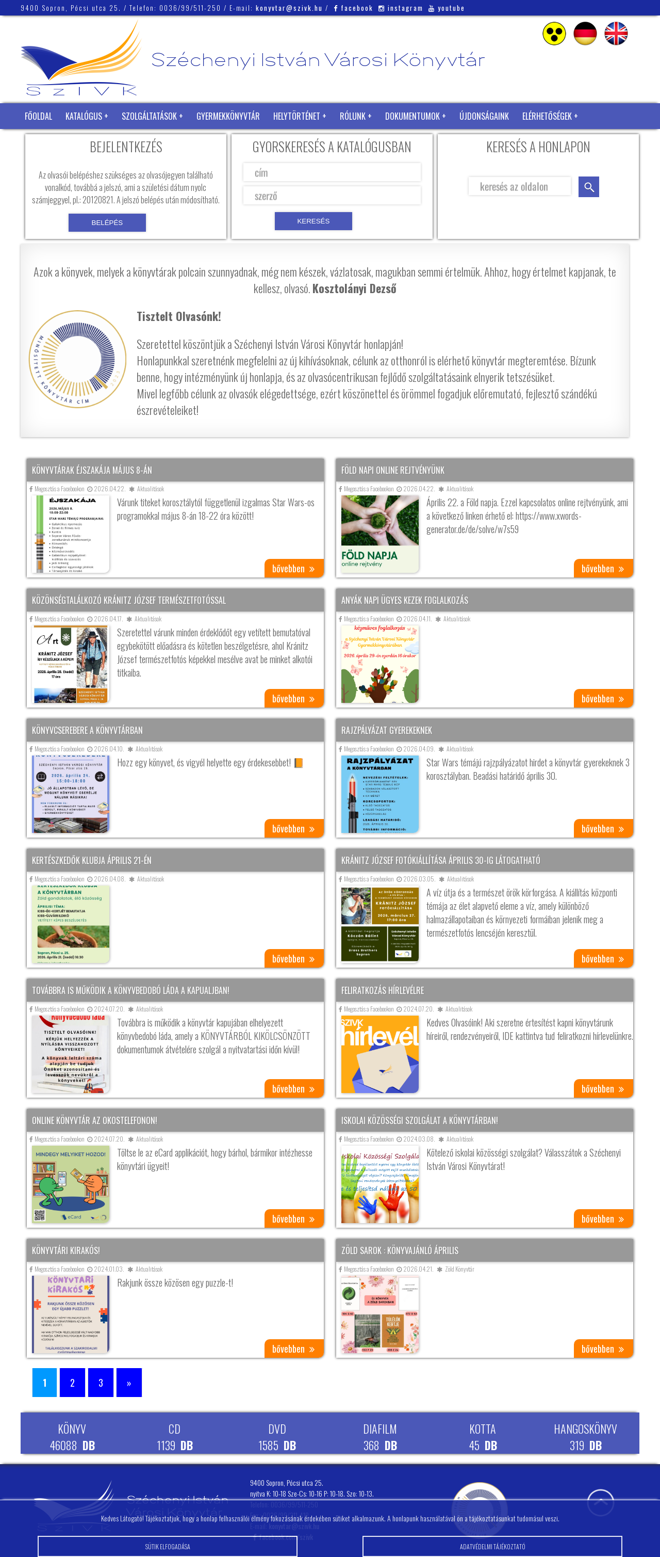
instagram (400, 8)
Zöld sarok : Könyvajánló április (399, 1250)
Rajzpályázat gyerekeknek (386, 730)
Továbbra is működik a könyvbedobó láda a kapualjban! (130, 990)
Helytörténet (296, 116)
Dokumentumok (412, 116)
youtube (446, 8)
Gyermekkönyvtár (228, 116)
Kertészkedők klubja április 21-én (92, 860)
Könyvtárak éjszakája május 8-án (92, 470)
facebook (353, 8)
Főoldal (38, 116)
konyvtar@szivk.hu (289, 8)
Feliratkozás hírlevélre (382, 990)
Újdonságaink (484, 116)
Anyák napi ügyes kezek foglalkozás (404, 600)
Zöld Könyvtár (51, 142)
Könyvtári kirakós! (66, 1250)
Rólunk (353, 116)
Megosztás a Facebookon (57, 488)
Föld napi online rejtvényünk (392, 470)
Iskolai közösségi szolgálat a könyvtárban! (419, 1120)
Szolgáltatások (149, 116)
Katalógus (83, 116)
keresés (589, 186)
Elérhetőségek (547, 116)
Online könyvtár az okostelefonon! (94, 1120)
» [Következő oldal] (129, 1382)
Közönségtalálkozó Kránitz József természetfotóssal (129, 600)
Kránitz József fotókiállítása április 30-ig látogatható (440, 860)
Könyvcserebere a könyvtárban (87, 730)
